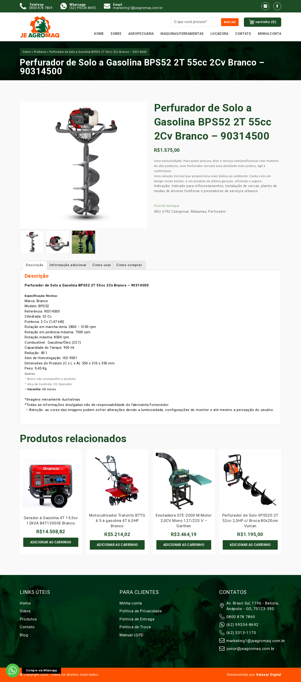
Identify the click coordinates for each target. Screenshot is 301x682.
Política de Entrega (137, 619)
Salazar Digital (268, 675)
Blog (24, 635)
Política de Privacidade (141, 611)
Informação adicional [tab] (68, 265)
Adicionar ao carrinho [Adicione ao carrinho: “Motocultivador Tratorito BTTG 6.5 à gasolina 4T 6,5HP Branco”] (117, 545)
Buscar (230, 22)
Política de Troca (135, 627)
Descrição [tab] (35, 265)
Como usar (101, 265)
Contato (243, 34)
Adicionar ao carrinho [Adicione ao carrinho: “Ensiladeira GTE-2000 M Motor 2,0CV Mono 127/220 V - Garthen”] (183, 545)
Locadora (219, 34)
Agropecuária (141, 34)
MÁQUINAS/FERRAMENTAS (182, 34)
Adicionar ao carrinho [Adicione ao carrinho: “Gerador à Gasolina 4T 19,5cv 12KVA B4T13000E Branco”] (50, 542)
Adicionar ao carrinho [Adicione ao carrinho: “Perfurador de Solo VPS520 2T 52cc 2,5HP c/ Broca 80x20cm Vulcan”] (250, 545)
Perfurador (217, 211)
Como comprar (129, 265)
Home (99, 34)
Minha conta (269, 34)
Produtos (40, 52)
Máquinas (198, 211)
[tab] (102, 265)
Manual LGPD (132, 635)
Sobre (116, 34)
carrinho (262, 22)
